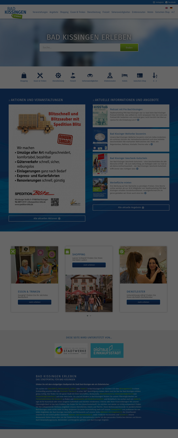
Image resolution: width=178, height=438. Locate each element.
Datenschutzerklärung (77, 33)
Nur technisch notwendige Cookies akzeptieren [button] (89, 52)
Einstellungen (62, 35)
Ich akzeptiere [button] (89, 45)
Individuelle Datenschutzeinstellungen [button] (89, 60)
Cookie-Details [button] (81, 65)
